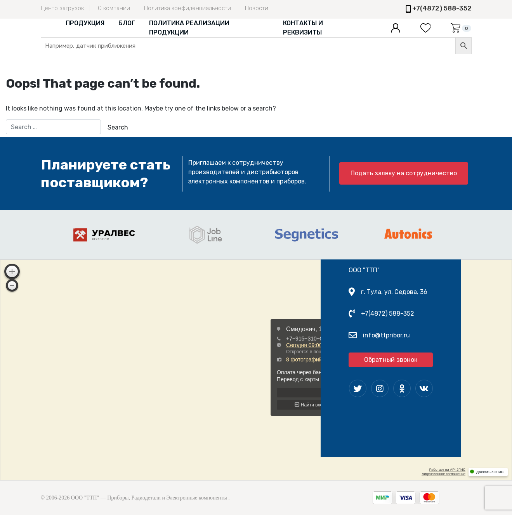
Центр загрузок (62, 8)
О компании (114, 8)
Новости (256, 8)
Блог (126, 23)
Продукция (85, 23)
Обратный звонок (390, 359)
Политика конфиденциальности (187, 8)
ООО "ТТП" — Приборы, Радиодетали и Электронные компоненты (149, 498)
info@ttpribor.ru (386, 335)
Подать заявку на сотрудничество (404, 173)
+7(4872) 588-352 (442, 8)
